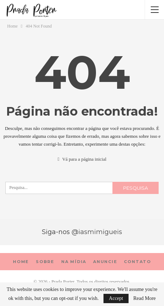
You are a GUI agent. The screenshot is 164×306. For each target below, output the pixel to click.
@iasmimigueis (97, 232)
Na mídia (73, 261)
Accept (116, 298)
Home (21, 261)
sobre (45, 261)
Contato (137, 261)
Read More (144, 298)
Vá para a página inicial (82, 159)
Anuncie (105, 261)
